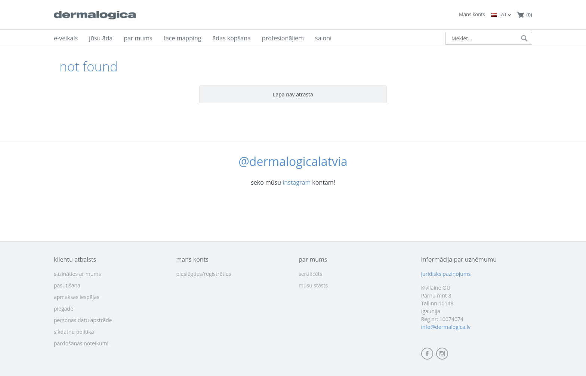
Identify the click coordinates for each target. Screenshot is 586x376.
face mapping (182, 38)
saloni (323, 38)
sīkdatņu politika (74, 331)
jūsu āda (100, 38)
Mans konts (472, 14)
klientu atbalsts (75, 259)
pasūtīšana (67, 285)
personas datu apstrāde (83, 320)
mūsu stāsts (313, 285)
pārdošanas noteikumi (81, 343)
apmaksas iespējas (76, 297)
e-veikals (66, 38)
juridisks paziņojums (446, 273)
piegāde (63, 308)
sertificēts (310, 273)
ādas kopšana (231, 38)
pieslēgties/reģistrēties (203, 273)
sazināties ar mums (77, 273)
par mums (138, 38)
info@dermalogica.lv (446, 326)
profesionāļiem (283, 38)
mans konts (192, 259)
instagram (297, 182)
